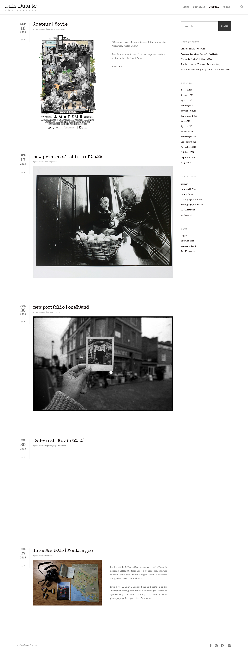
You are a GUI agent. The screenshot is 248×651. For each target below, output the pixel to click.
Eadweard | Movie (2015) (59, 441)
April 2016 (186, 127)
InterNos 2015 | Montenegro (63, 551)
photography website (192, 205)
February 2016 (188, 137)
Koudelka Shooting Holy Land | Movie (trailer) (205, 70)
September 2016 (189, 116)
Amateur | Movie (50, 24)
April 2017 (186, 101)
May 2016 (185, 121)
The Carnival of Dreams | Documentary (201, 65)
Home (186, 7)
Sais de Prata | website (193, 49)
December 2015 (188, 142)
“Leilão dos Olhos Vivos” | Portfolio (200, 54)
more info (117, 67)
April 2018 (186, 90)
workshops (186, 215)
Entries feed (187, 241)
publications (188, 210)
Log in (184, 236)
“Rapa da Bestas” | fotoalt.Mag (196, 59)
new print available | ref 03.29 (67, 157)
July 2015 (186, 163)
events (50, 556)
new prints (52, 162)
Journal (214, 7)
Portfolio (199, 7)
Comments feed (188, 246)
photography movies (56, 29)
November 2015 (188, 147)
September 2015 (189, 158)
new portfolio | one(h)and (61, 307)
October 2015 (187, 153)
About (226, 7)
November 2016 (188, 111)
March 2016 (187, 132)
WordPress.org (188, 251)
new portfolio (53, 312)
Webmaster (41, 29)
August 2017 (187, 96)
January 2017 (188, 106)
